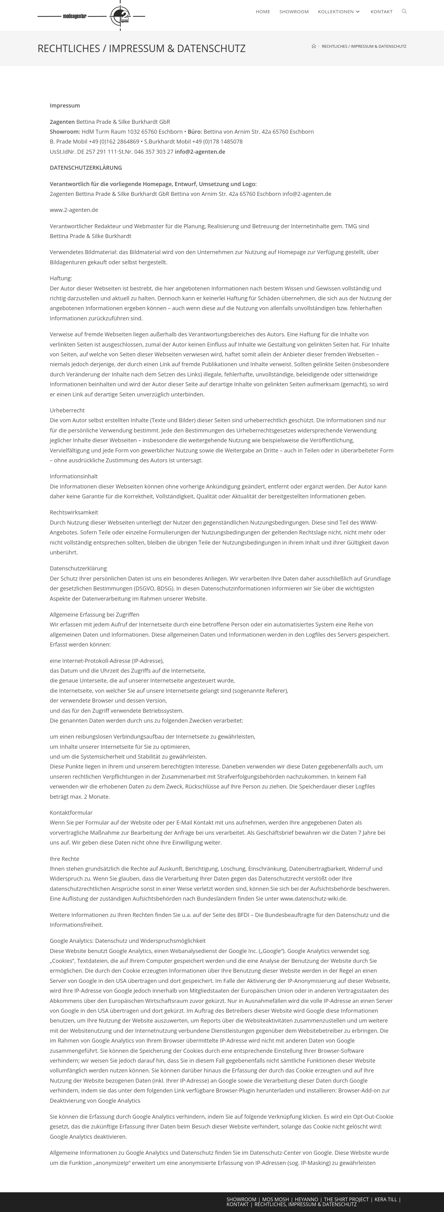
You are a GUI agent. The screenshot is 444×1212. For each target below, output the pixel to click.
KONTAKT (238, 1204)
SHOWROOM (241, 1199)
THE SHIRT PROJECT (346, 1199)
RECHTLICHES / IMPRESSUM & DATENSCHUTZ (364, 46)
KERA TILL (386, 1199)
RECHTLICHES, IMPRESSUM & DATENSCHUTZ (306, 1204)
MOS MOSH (275, 1199)
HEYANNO (306, 1199)
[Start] (314, 46)
